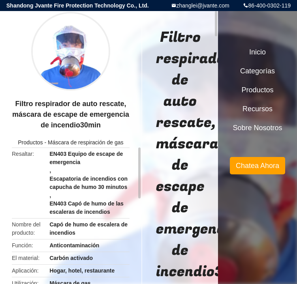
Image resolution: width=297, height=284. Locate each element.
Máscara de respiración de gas (85, 142)
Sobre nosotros (257, 128)
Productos (30, 142)
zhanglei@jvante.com (203, 5)
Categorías (257, 71)
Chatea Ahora (257, 166)
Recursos (257, 109)
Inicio (257, 52)
